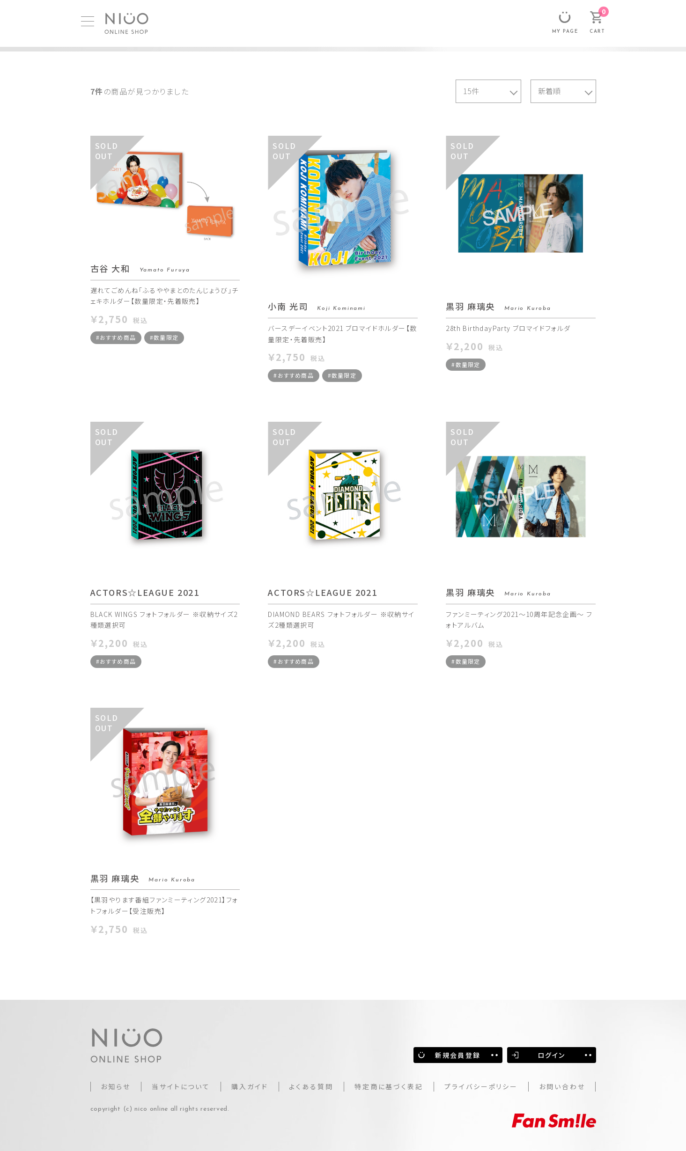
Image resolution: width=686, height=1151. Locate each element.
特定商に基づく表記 (388, 1086)
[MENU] (87, 21)
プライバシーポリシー (481, 1086)
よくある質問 (311, 1086)
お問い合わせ (562, 1086)
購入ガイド (249, 1086)
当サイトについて (181, 1086)
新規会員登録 (457, 1055)
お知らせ (116, 1086)
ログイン (551, 1055)
